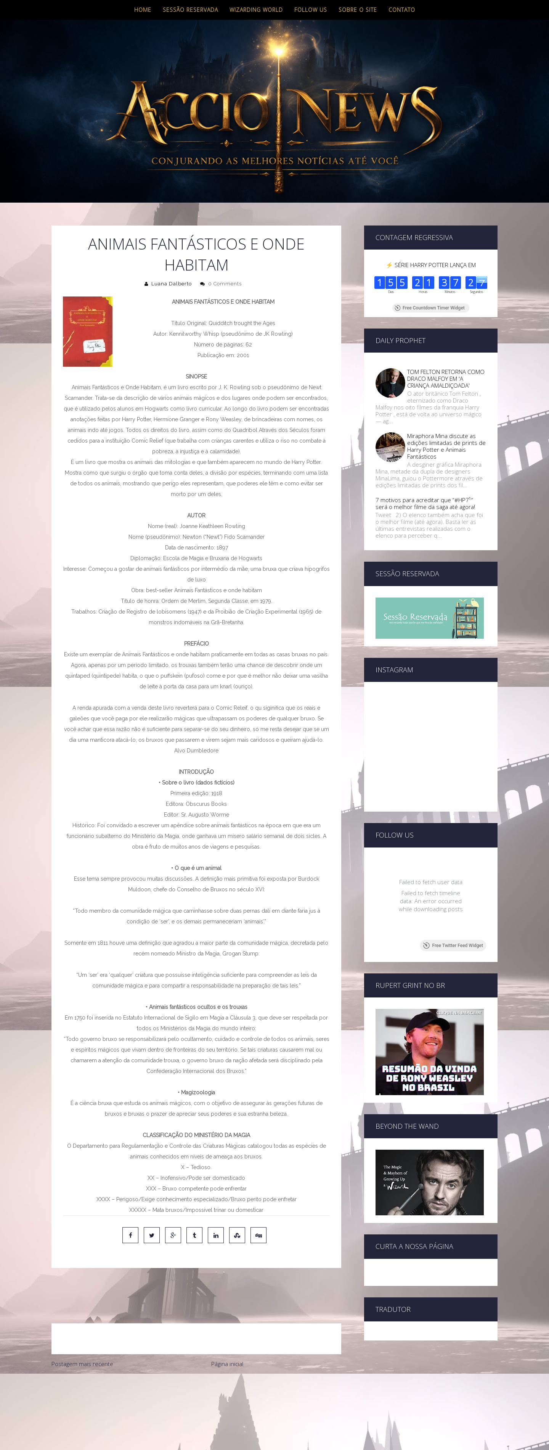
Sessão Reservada (190, 9)
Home (142, 9)
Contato (401, 9)
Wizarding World (256, 9)
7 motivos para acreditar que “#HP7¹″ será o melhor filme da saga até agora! (425, 503)
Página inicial (227, 1332)
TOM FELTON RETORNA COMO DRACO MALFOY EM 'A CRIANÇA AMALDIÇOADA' (446, 378)
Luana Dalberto (171, 284)
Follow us (310, 9)
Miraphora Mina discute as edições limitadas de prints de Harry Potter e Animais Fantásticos (446, 446)
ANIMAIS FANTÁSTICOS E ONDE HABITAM (196, 254)
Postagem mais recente (82, 1332)
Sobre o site (358, 9)
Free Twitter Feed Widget (453, 945)
